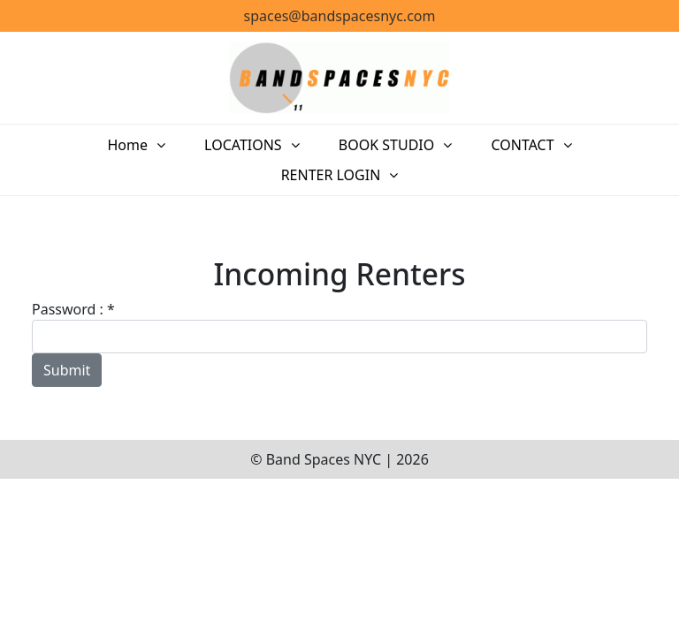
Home (127, 145)
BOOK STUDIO (386, 145)
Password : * (73, 309)
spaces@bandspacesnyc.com (340, 16)
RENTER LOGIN (331, 175)
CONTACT (522, 145)
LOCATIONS (243, 145)
